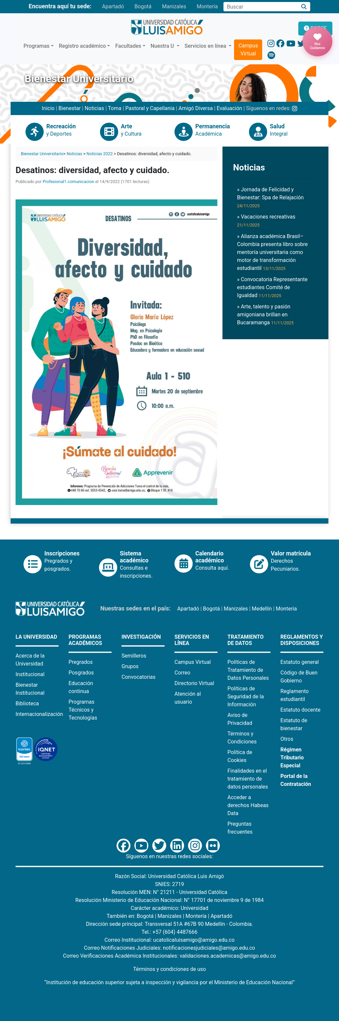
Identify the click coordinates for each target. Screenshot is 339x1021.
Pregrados (81, 662)
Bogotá (142, 6)
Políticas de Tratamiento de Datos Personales (248, 670)
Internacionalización (39, 714)
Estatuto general (299, 662)
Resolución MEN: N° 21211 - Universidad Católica (169, 892)
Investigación (141, 637)
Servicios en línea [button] (206, 46)
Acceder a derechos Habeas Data (247, 805)
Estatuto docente (300, 710)
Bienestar (70, 108)
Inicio (48, 108)
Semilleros (133, 656)
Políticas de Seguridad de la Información (245, 696)
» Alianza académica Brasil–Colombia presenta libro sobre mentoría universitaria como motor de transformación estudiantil (272, 252)
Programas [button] (37, 46)
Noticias (94, 108)
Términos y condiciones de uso (169, 969)
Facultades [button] (128, 46)
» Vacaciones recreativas (266, 220)
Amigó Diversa (195, 108)
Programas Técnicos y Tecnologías (83, 710)
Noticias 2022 (99, 153)
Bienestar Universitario (42, 153)
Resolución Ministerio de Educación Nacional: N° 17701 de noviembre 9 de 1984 (169, 900)
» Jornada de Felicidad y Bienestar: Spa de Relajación (270, 197)
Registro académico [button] (82, 46)
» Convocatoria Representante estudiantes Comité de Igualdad (272, 287)
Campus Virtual (248, 49)
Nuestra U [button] (163, 46)
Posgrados (81, 673)
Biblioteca (27, 703)
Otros (286, 739)
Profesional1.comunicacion (68, 181)
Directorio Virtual (194, 683)
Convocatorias (138, 677)
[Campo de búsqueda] (260, 7)
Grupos (130, 666)
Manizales (174, 6)
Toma (114, 108)
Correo (182, 673)
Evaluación (229, 108)
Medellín (262, 609)
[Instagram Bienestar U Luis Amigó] (294, 108)
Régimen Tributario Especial (292, 757)
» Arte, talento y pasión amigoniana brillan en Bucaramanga (265, 314)
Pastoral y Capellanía (150, 108)
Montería (207, 6)
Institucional (30, 674)
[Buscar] (304, 7)
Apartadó (113, 6)
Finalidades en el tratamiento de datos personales (247, 779)
